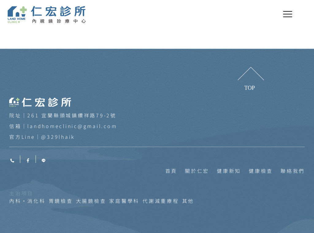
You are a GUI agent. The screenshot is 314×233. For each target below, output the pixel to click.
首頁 (171, 202)
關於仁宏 (197, 202)
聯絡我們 (293, 202)
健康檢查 (261, 202)
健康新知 (229, 202)
